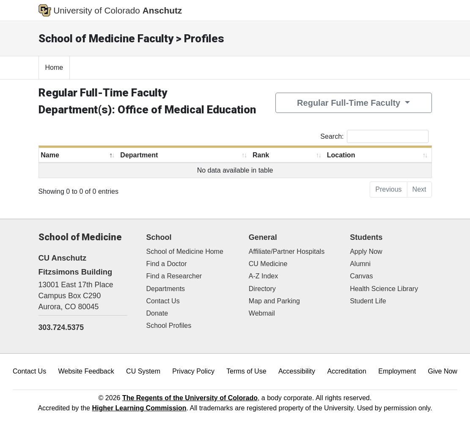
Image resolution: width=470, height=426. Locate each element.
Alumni (360, 263)
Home (54, 67)
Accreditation (346, 371)
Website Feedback (86, 371)
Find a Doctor (166, 263)
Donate (157, 313)
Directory (262, 288)
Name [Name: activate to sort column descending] (50, 155)
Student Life (368, 301)
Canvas (361, 276)
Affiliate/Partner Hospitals (286, 251)
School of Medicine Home (184, 251)
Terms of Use (246, 371)
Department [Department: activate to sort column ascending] (139, 155)
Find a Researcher (174, 276)
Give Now (442, 371)
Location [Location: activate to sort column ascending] (341, 155)
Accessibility (296, 371)
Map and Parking (274, 301)
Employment (397, 371)
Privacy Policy (193, 371)
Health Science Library (384, 288)
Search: (374, 136)
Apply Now (366, 251)
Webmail (262, 313)
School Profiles (169, 325)
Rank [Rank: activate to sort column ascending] (261, 155)
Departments (165, 288)
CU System (143, 371)
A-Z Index (263, 276)
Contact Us (163, 301)
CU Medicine (268, 263)
